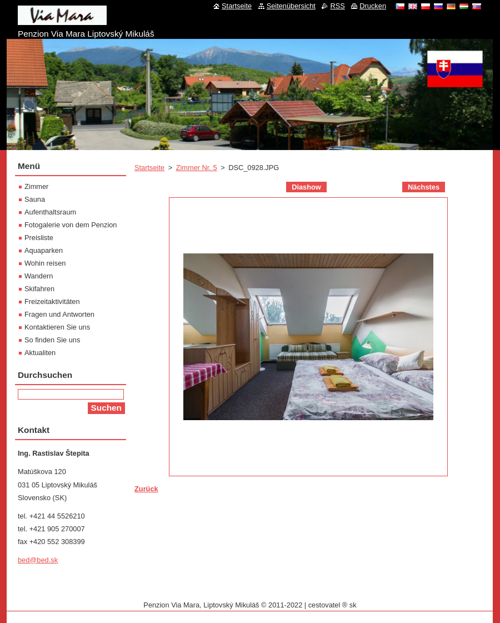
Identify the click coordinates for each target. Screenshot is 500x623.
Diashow (306, 187)
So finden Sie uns (52, 340)
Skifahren (39, 289)
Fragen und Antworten (59, 314)
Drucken (372, 6)
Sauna (34, 199)
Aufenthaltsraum (50, 212)
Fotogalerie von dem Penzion (70, 225)
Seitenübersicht (291, 6)
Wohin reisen (45, 263)
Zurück (146, 489)
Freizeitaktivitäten (52, 301)
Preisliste (38, 237)
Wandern (38, 276)
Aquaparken (43, 250)
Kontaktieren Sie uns (57, 327)
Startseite (149, 167)
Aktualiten (40, 352)
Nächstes (423, 187)
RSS (337, 6)
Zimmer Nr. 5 (196, 167)
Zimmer (36, 186)
